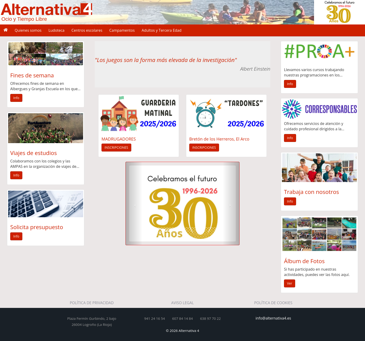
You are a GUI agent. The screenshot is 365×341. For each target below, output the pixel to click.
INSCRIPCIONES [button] (116, 147)
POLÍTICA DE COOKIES (273, 302)
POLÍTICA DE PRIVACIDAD (92, 302)
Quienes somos (28, 30)
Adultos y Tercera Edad (162, 30)
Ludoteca (56, 30)
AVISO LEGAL (182, 302)
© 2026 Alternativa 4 (182, 330)
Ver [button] (289, 283)
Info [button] (16, 98)
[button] (134, 203)
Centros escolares (86, 30)
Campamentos (122, 30)
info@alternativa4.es (273, 318)
